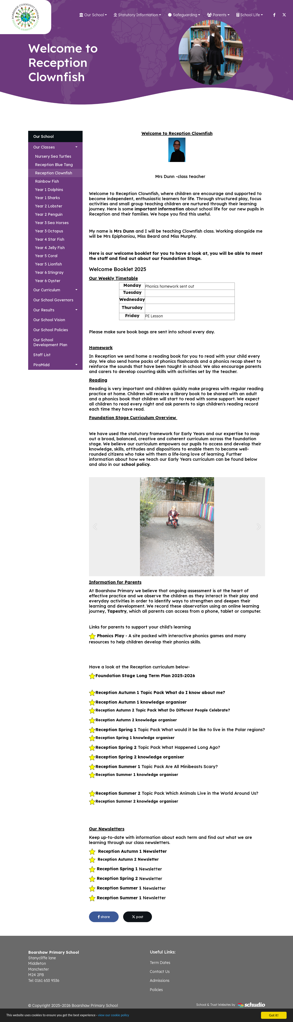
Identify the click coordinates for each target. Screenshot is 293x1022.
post (137, 917)
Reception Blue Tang (54, 164)
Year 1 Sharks (47, 197)
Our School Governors (53, 299)
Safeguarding (182, 14)
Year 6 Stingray (49, 272)
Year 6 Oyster (47, 280)
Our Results (43, 310)
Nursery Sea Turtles (53, 156)
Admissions (159, 980)
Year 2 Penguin (49, 214)
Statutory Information (136, 14)
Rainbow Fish (47, 181)
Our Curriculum (46, 289)
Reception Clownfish (53, 173)
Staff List (42, 354)
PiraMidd (41, 364)
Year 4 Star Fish (49, 239)
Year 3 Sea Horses (52, 222)
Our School (91, 14)
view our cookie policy (119, 1016)
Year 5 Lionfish (48, 264)
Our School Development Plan (50, 342)
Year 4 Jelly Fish (50, 247)
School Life (248, 14)
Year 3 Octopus (49, 231)
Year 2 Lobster (48, 206)
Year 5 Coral (46, 255)
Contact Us (160, 971)
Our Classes (44, 147)
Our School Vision (49, 319)
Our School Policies (50, 329)
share (104, 917)
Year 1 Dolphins (49, 189)
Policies (156, 989)
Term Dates (160, 962)
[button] (95, 526)
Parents (216, 14)
